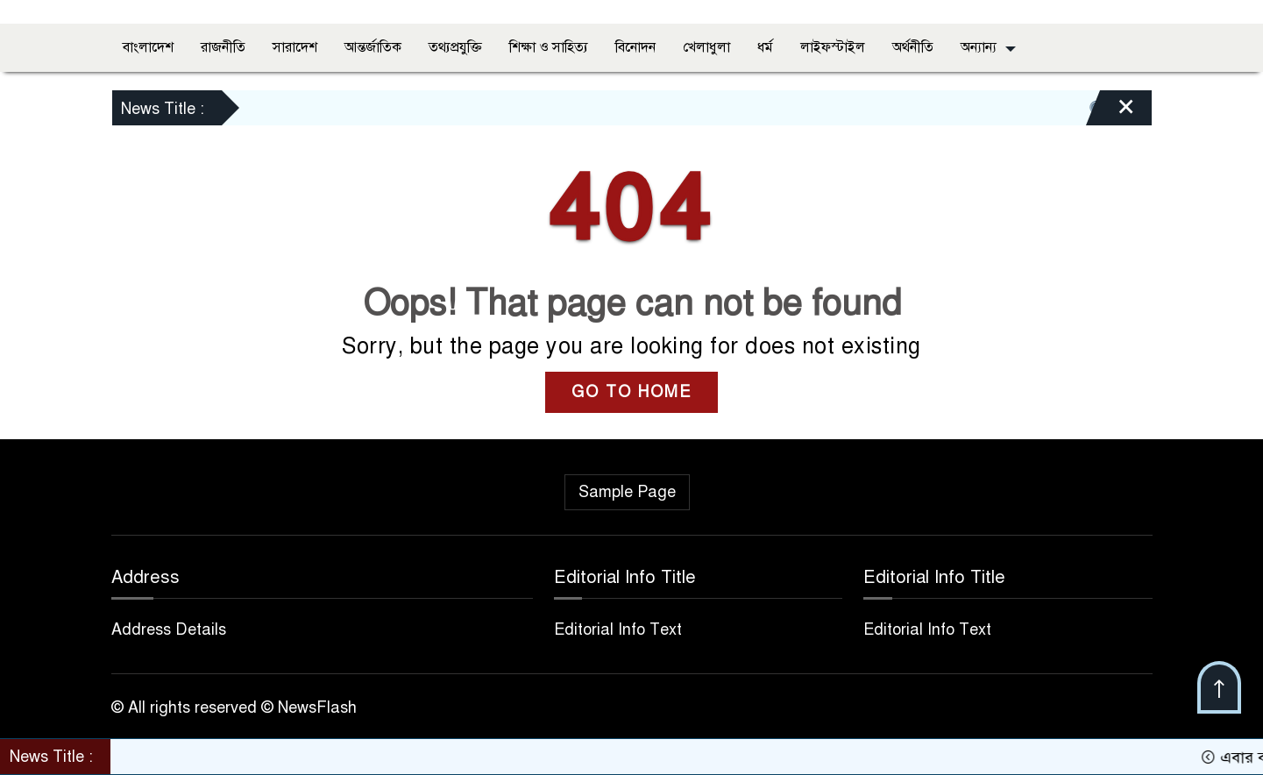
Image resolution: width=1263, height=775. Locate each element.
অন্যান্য (979, 47)
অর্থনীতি (912, 47)
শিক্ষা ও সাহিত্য (548, 47)
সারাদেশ (295, 47)
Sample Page (627, 491)
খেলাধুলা (706, 47)
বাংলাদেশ (148, 47)
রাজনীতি (223, 47)
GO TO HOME (631, 392)
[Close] (1110, 112)
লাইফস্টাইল (832, 47)
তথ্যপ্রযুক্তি (455, 47)
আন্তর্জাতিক (372, 47)
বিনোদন (635, 47)
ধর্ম (765, 47)
